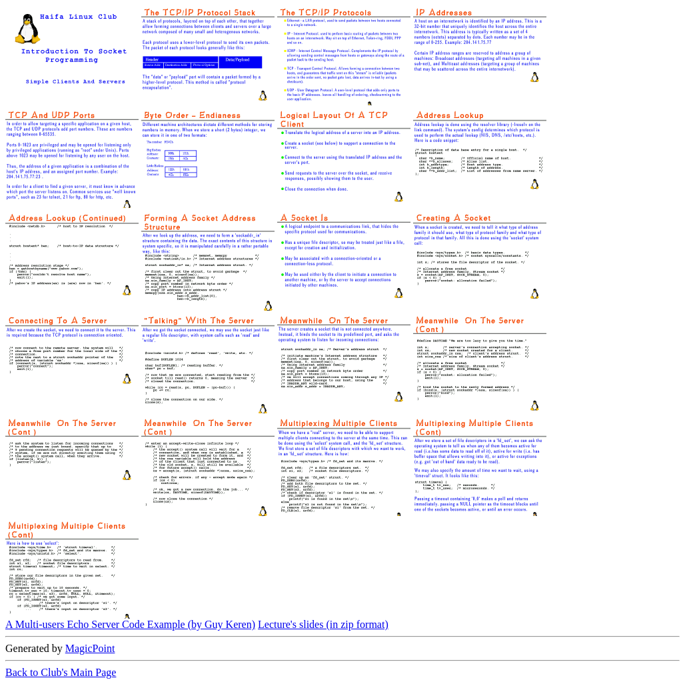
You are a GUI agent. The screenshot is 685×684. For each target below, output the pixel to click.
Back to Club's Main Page (60, 672)
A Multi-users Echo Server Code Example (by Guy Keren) (130, 624)
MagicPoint (90, 648)
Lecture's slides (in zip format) (323, 624)
